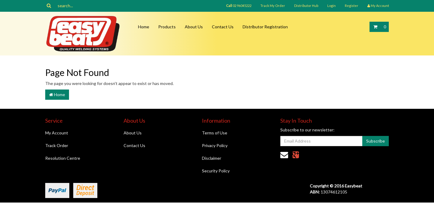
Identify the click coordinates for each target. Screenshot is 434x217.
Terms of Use (214, 132)
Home (143, 26)
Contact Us (223, 26)
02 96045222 (238, 6)
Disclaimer (211, 158)
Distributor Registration (265, 26)
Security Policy (216, 170)
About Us (194, 26)
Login (331, 6)
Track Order (56, 145)
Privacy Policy (215, 145)
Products (167, 26)
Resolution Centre (62, 158)
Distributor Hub (306, 6)
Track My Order (272, 6)
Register (351, 6)
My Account (56, 132)
